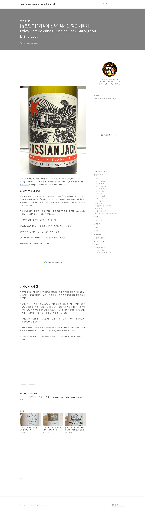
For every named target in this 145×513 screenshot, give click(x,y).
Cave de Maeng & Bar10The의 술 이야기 (37, 4)
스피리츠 (98, 220)
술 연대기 (98, 175)
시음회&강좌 (99, 238)
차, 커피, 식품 (99, 241)
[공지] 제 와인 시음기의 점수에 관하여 (105, 98)
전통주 (97, 224)
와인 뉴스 (100, 203)
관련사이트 (115, 505)
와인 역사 (100, 184)
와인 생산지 (101, 186)
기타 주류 (98, 234)
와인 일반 (100, 181)
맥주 (97, 227)
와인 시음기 (101, 199)
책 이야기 (100, 250)
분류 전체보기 (100, 171)
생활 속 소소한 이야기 (103, 253)
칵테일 (97, 217)
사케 (97, 231)
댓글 (21, 478)
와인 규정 (100, 194)
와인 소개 (100, 208)
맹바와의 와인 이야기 (103, 206)
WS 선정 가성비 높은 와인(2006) (107, 213)
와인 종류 (100, 191)
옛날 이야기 (100, 248)
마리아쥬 (100, 201)
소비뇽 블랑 (24, 184)
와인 (97, 178)
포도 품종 (100, 189)
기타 (97, 245)
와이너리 (100, 196)
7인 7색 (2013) (102, 211)
